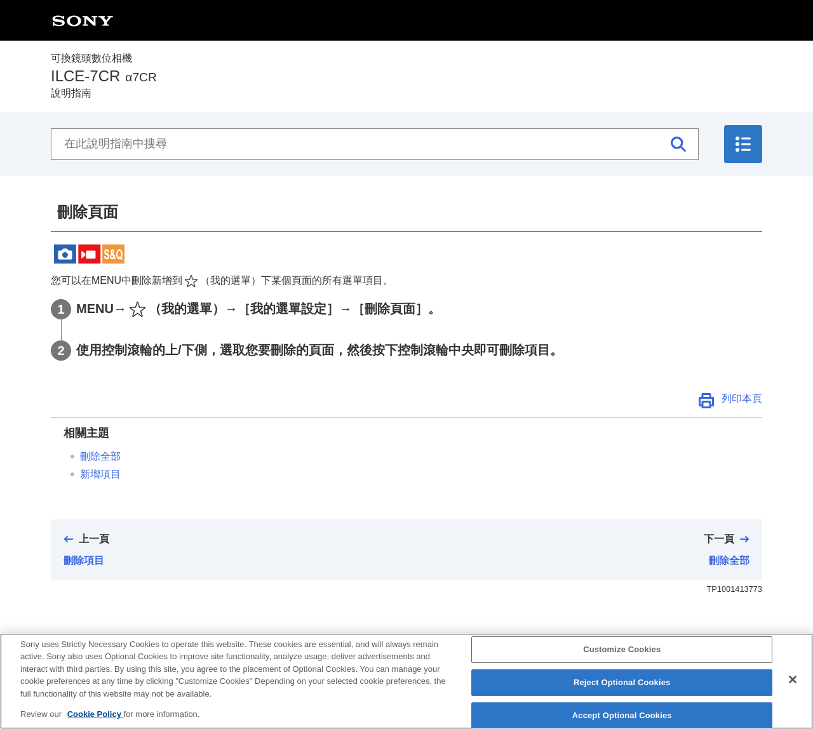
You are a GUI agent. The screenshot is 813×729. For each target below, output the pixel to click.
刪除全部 (100, 456)
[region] (406, 681)
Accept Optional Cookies (622, 715)
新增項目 (100, 474)
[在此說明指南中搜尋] (375, 144)
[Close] (793, 679)
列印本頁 (742, 398)
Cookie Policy (95, 714)
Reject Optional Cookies (622, 682)
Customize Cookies (622, 650)
